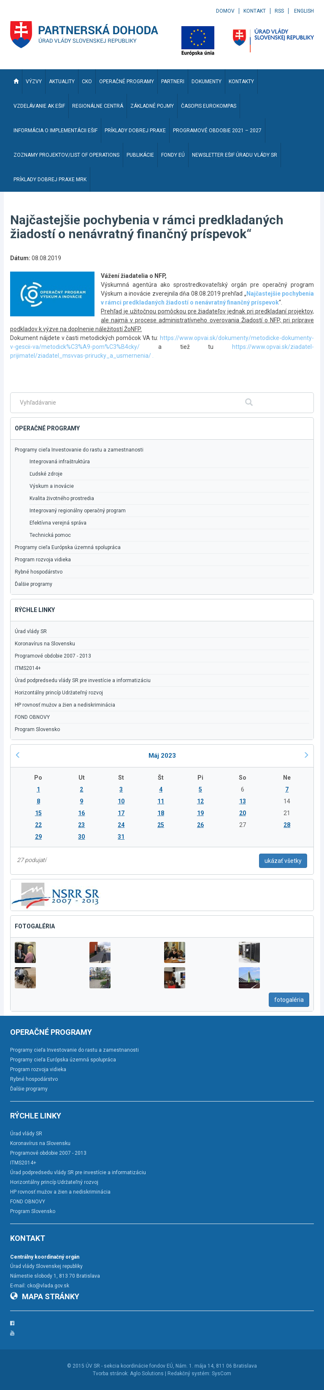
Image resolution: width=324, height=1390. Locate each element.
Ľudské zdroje (46, 474)
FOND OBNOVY (32, 717)
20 (242, 813)
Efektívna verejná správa (58, 523)
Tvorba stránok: (111, 1373)
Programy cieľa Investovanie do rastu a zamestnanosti (79, 450)
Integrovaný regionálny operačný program (78, 511)
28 (287, 824)
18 (160, 813)
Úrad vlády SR (31, 631)
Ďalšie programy (33, 584)
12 (200, 801)
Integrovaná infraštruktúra (60, 462)
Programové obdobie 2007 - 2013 (53, 656)
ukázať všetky (283, 860)
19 (200, 813)
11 (160, 801)
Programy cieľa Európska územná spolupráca (68, 547)
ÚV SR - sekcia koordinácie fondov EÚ (129, 1366)
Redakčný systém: (189, 1373)
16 (81, 813)
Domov (225, 11)
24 (121, 824)
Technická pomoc (50, 535)
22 (38, 824)
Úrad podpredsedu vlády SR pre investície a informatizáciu (83, 680)
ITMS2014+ (28, 668)
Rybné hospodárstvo (38, 572)
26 (200, 824)
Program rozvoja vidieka (43, 560)
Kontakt (254, 11)
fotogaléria (289, 999)
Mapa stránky (44, 1296)
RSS (279, 11)
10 (121, 801)
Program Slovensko (37, 729)
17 (121, 813)
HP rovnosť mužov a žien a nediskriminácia (65, 705)
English (304, 11)
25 (160, 824)
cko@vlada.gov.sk (48, 1286)
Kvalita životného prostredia (62, 498)
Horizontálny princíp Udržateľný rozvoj (59, 693)
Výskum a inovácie (52, 486)
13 (242, 801)
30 (81, 836)
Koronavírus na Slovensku (45, 644)
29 (38, 836)
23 (81, 824)
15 (38, 813)
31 (121, 836)
